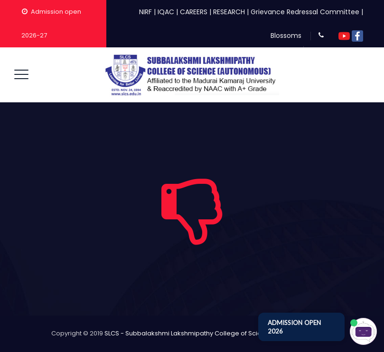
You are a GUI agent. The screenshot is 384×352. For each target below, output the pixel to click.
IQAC (166, 12)
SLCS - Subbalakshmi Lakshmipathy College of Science (188, 333)
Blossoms (286, 35)
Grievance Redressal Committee (305, 12)
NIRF (145, 12)
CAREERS (193, 12)
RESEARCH (229, 12)
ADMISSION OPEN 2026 (294, 327)
